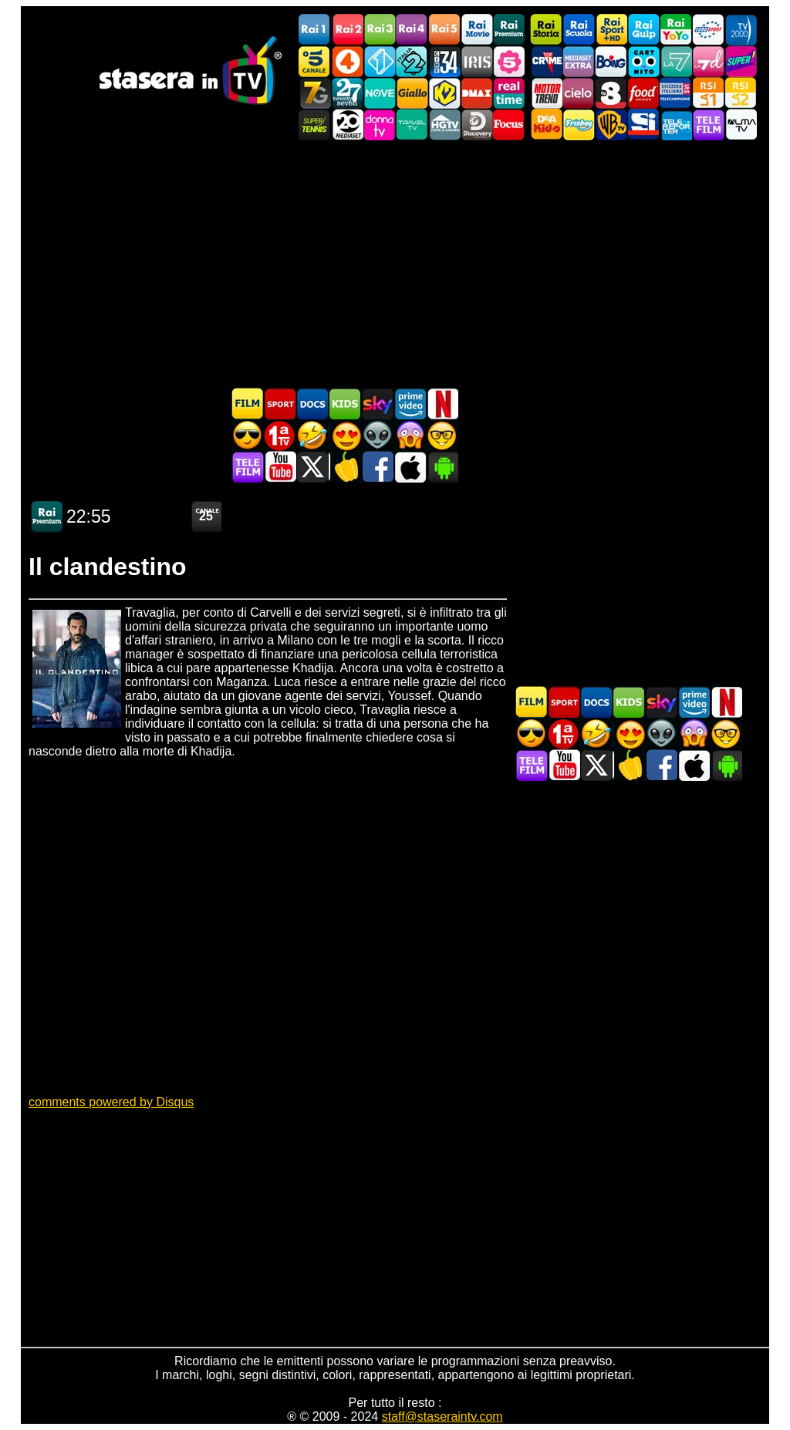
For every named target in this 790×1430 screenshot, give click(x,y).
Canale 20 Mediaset (347, 124)
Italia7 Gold (315, 93)
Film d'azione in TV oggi (247, 435)
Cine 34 (444, 61)
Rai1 (315, 29)
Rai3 (379, 29)
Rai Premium (509, 29)
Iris (477, 61)
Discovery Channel (477, 124)
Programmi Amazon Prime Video (409, 403)
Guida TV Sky (377, 403)
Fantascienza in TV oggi (377, 435)
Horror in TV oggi (409, 435)
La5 (509, 61)
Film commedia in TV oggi (312, 435)
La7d (708, 61)
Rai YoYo (676, 29)
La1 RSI (708, 93)
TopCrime (546, 61)
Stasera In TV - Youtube (280, 467)
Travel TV (412, 124)
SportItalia (643, 124)
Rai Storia (546, 29)
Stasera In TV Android (442, 467)
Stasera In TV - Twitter (312, 467)
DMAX (477, 93)
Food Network (643, 93)
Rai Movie (477, 29)
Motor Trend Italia (546, 93)
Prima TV (280, 435)
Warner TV (611, 124)
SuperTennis (315, 124)
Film (247, 403)
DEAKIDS (546, 124)
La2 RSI (740, 93)
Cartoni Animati (345, 403)
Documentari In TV (312, 403)
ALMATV (740, 124)
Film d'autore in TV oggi (442, 435)
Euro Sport (708, 29)
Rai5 (444, 29)
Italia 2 (412, 61)
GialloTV (412, 93)
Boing (611, 61)
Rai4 (412, 29)
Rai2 (347, 29)
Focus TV (509, 124)
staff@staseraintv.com (442, 1416)
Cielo (578, 93)
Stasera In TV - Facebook (377, 467)
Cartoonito (643, 61)
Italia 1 (379, 61)
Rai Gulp (643, 29)
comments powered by (111, 1102)
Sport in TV (280, 403)
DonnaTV (379, 124)
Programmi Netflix (442, 403)
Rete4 (347, 61)
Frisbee (578, 124)
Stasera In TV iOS (409, 467)
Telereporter (676, 124)
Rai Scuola (578, 29)
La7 (676, 61)
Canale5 (315, 61)
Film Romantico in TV (345, 435)
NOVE (379, 93)
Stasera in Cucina (345, 467)
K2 (444, 93)
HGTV (444, 124)
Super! (740, 61)
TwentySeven (347, 93)
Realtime (509, 93)
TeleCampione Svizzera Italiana (676, 93)
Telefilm (708, 124)
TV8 (611, 93)
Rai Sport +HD (611, 29)
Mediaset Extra (578, 61)
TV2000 (740, 29)
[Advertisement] (395, 264)
